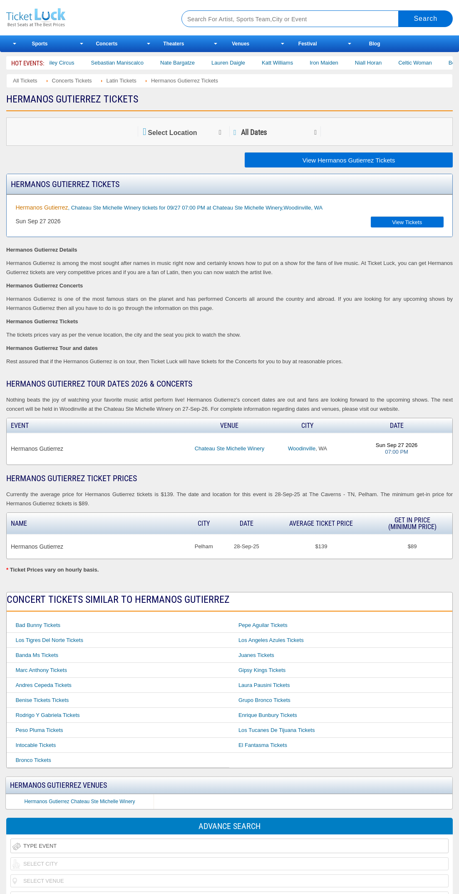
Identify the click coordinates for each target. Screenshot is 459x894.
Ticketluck (84, 17)
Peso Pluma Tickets (39, 730)
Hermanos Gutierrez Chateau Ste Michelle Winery (80, 801)
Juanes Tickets (256, 655)
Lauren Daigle (236, 63)
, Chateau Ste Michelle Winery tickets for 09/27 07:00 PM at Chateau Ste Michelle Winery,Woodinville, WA (169, 207)
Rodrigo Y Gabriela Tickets (47, 715)
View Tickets (407, 222)
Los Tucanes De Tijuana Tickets (276, 730)
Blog (374, 44)
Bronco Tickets (33, 760)
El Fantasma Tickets (262, 745)
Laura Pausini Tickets (264, 685)
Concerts (106, 44)
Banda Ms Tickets (36, 655)
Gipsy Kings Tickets (261, 670)
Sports (39, 44)
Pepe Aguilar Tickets (263, 625)
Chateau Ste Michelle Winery (230, 448)
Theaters (173, 44)
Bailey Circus (66, 63)
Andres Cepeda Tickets (43, 685)
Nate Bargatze (186, 63)
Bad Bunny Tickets (37, 625)
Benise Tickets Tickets (42, 700)
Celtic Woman (423, 63)
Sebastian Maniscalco (125, 63)
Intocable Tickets (35, 745)
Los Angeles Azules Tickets (271, 640)
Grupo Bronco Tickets (264, 700)
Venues (240, 44)
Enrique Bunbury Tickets (267, 715)
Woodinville (301, 448)
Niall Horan (376, 63)
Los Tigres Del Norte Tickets (49, 640)
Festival (307, 44)
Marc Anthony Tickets (41, 670)
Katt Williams (285, 63)
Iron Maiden (332, 63)
